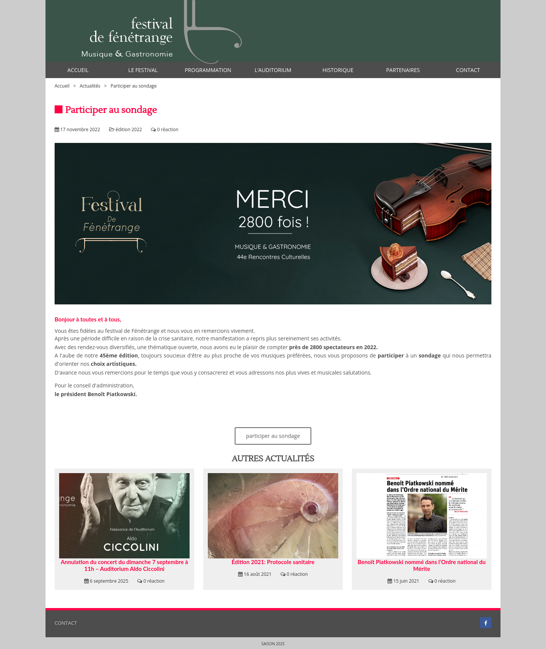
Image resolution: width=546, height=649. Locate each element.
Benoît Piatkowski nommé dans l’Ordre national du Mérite (421, 565)
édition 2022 (129, 129)
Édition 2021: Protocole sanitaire (273, 561)
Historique (337, 70)
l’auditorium (273, 70)
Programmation (208, 70)
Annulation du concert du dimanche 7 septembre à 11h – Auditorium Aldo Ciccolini (124, 565)
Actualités (90, 86)
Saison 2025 (273, 643)
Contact (468, 70)
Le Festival (143, 70)
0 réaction (167, 129)
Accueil (78, 70)
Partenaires (403, 70)
